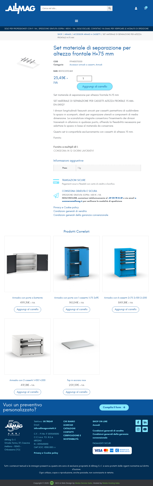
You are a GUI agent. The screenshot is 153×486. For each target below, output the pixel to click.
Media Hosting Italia (111, 483)
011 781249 (48, 421)
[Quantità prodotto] (84, 78)
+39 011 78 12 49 (115, 198)
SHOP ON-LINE (100, 421)
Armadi (68, 34)
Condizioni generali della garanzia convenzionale (80, 215)
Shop (60, 34)
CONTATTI (68, 432)
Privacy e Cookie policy (66, 207)
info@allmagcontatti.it (45, 428)
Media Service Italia (83, 483)
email (107, 28)
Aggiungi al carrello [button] (27, 309)
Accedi (96, 425)
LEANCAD (68, 425)
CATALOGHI (69, 428)
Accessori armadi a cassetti (87, 34)
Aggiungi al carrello (94, 86)
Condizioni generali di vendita (70, 211)
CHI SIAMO (69, 421)
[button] (76, 20)
